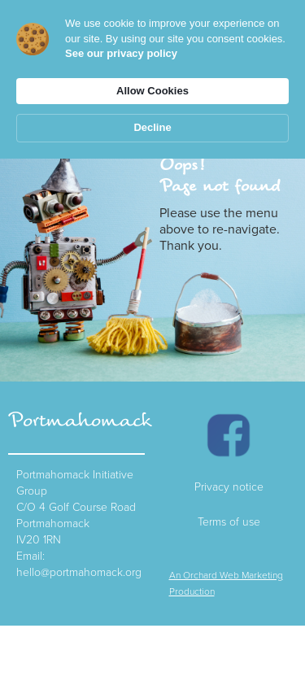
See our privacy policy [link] (121, 53)
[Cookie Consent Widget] (152, 79)
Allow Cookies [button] (152, 91)
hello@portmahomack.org (79, 572)
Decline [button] (152, 127)
